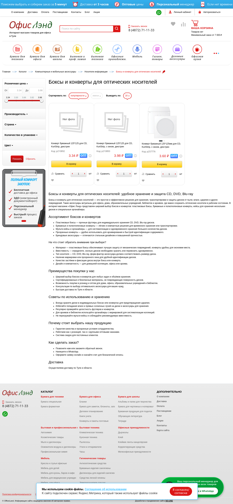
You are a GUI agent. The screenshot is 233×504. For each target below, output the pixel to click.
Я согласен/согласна (181, 491)
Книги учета (85, 416)
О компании (17, 12)
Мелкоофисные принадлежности (134, 452)
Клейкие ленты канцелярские (132, 442)
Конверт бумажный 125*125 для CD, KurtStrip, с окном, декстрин (115, 145)
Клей (120, 437)
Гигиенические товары (92, 458)
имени (97, 95)
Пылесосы (84, 442)
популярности (78, 95)
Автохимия (46, 432)
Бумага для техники (52, 396)
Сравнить (57, 173)
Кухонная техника (88, 437)
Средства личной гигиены (92, 478)
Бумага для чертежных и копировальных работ (141, 406)
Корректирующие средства (131, 447)
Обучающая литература (130, 416)
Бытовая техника (89, 427)
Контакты (76, 12)
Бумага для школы (129, 396)
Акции (96, 12)
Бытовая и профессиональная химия (62, 427)
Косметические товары (52, 437)
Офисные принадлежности (133, 427)
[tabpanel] (24, 198)
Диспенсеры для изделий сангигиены (98, 473)
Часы (82, 452)
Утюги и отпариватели (90, 447)
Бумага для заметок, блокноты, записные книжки (103, 406)
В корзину (71, 164)
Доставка (33, 12)
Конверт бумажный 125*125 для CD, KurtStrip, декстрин (69, 145)
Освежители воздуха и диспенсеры (58, 447)
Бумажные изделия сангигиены (95, 468)
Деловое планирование (91, 411)
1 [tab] (23, 221)
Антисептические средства (92, 463)
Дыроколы (123, 432)
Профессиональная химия (54, 452)
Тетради (122, 421)
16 (127, 95)
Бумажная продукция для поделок (135, 411)
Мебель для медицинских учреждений (60, 478)
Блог (87, 12)
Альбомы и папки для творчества (134, 401)
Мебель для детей (50, 468)
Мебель (45, 458)
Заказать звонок (137, 26)
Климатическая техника (91, 432)
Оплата (45, 12)
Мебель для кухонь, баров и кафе (58, 473)
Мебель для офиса (50, 482)
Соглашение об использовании (106, 489)
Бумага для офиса (90, 396)
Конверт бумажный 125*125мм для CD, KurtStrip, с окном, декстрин (161, 145)
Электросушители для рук (92, 482)
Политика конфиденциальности (16, 494)
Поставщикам (60, 12)
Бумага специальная (51, 401)
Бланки (83, 401)
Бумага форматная (50, 406)
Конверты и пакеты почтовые (93, 421)
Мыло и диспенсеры (51, 442)
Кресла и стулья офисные (54, 463)
